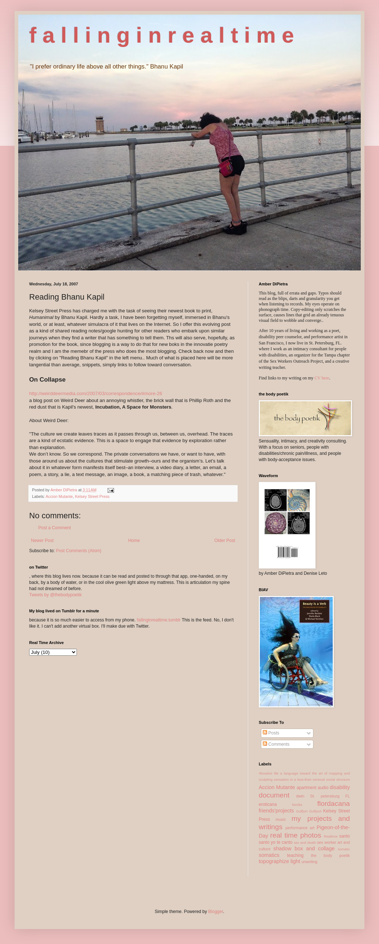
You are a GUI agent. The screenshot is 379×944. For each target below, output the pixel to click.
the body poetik (330, 855)
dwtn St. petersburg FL (323, 796)
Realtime (330, 836)
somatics (269, 855)
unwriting (309, 861)
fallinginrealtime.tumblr (158, 620)
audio (323, 787)
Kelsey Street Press (92, 496)
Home (134, 540)
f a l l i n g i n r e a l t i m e (161, 35)
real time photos (295, 835)
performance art (299, 828)
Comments (276, 744)
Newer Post (42, 540)
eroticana (268, 804)
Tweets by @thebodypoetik (55, 594)
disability (340, 787)
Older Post (224, 540)
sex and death (305, 842)
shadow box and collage (304, 848)
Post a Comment (54, 527)
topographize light (279, 861)
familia (297, 805)
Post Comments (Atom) (78, 550)
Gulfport (315, 811)
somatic (344, 849)
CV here (321, 378)
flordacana (333, 803)
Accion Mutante (59, 496)
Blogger (215, 911)
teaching (295, 855)
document (274, 795)
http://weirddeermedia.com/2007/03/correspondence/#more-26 (95, 393)
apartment (306, 787)
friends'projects (276, 811)
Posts (271, 733)
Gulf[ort (301, 811)
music (281, 819)
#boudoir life (268, 773)
